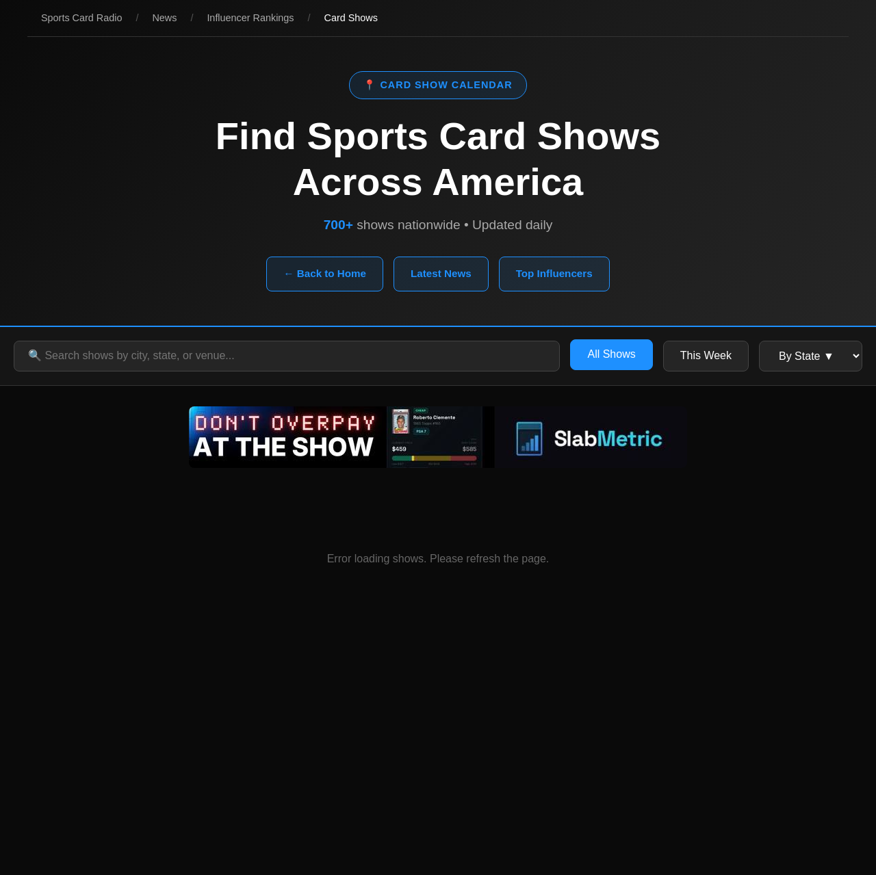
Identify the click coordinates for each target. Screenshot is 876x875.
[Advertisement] (438, 752)
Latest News (441, 273)
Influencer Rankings (250, 17)
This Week (706, 355)
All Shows (611, 354)
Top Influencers (554, 273)
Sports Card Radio (81, 17)
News (164, 17)
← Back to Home (324, 273)
